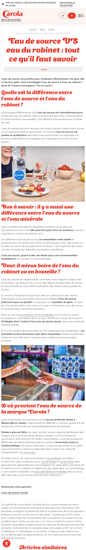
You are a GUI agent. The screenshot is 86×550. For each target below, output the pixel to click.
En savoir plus (27, 452)
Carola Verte (66, 461)
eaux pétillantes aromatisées (51, 471)
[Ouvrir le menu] (81, 15)
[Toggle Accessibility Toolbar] (6, 543)
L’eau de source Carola (14, 492)
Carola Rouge (48, 461)
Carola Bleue (54, 458)
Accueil (32, 29)
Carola (51, 29)
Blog (42, 29)
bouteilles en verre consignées (36, 314)
